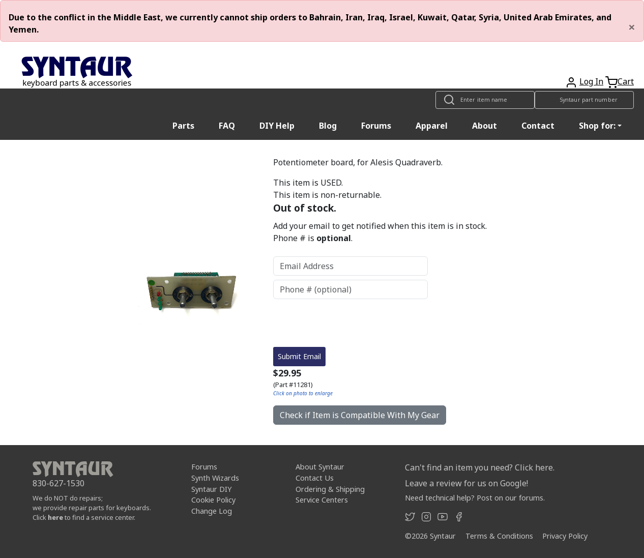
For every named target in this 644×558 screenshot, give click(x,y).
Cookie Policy (213, 500)
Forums (376, 125)
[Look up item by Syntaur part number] (584, 100)
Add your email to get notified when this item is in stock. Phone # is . (380, 232)
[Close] (631, 27)
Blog (328, 125)
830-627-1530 (58, 483)
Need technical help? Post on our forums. (475, 498)
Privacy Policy (565, 536)
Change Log (211, 511)
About (484, 125)
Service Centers (322, 500)
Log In (591, 81)
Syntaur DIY (211, 489)
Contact (537, 125)
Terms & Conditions (499, 536)
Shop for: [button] (597, 125)
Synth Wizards (215, 478)
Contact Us (315, 478)
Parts (183, 125)
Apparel (432, 125)
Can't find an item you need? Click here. (479, 467)
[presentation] (350, 323)
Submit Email (299, 356)
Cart (626, 81)
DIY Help (277, 125)
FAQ (227, 125)
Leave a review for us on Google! (466, 483)
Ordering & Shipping (330, 489)
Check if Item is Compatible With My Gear (360, 415)
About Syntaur (320, 467)
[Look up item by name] (485, 100)
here (55, 517)
